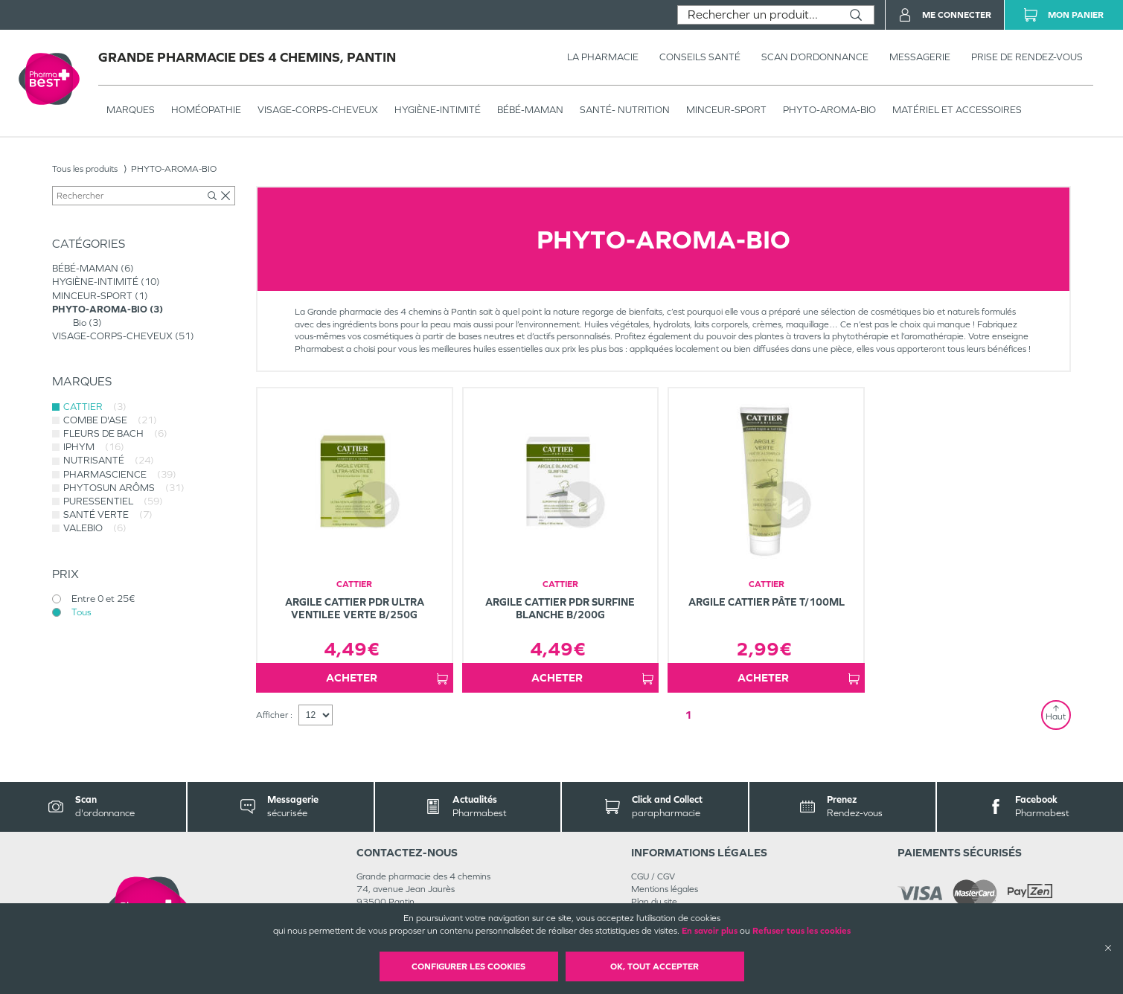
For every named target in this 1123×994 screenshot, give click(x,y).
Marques (130, 109)
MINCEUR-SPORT (726, 109)
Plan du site (654, 902)
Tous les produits (85, 169)
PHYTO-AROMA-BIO (829, 109)
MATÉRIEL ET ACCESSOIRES (957, 109)
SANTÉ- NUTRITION (625, 109)
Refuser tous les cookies (801, 931)
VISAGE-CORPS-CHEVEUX (317, 109)
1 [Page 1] (688, 714)
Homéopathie (206, 109)
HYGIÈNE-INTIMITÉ (437, 109)
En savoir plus (710, 931)
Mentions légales (664, 889)
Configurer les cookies (468, 966)
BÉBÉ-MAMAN (530, 109)
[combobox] (758, 14)
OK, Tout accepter (654, 966)
